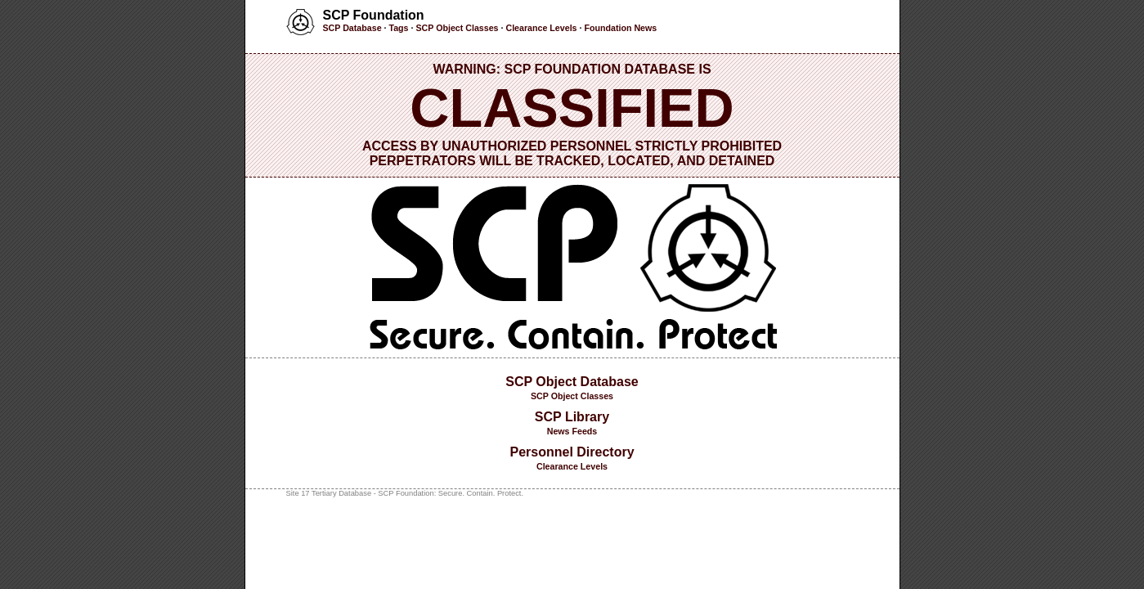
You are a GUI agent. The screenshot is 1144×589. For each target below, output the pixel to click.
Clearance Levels (540, 28)
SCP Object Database (571, 382)
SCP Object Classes (456, 28)
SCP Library (572, 417)
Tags (398, 28)
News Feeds (572, 431)
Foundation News (620, 28)
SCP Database (352, 28)
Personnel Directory (571, 452)
